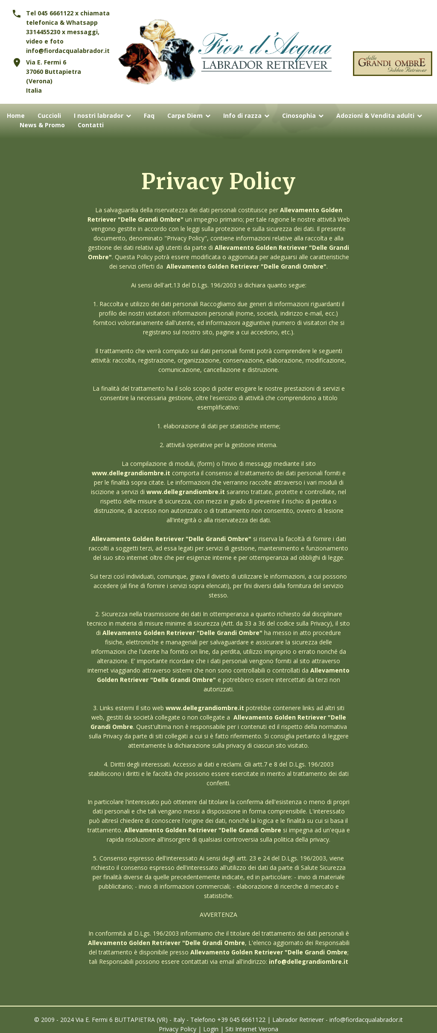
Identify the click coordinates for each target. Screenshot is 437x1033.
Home (16, 116)
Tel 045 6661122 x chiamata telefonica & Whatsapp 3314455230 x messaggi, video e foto (68, 27)
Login (210, 1029)
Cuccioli (49, 116)
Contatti (91, 125)
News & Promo (42, 125)
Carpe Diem (185, 116)
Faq (149, 116)
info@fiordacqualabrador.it (68, 51)
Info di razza (242, 116)
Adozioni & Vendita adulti (375, 116)
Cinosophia (299, 116)
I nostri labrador (98, 116)
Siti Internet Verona (251, 1029)
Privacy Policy (177, 1029)
